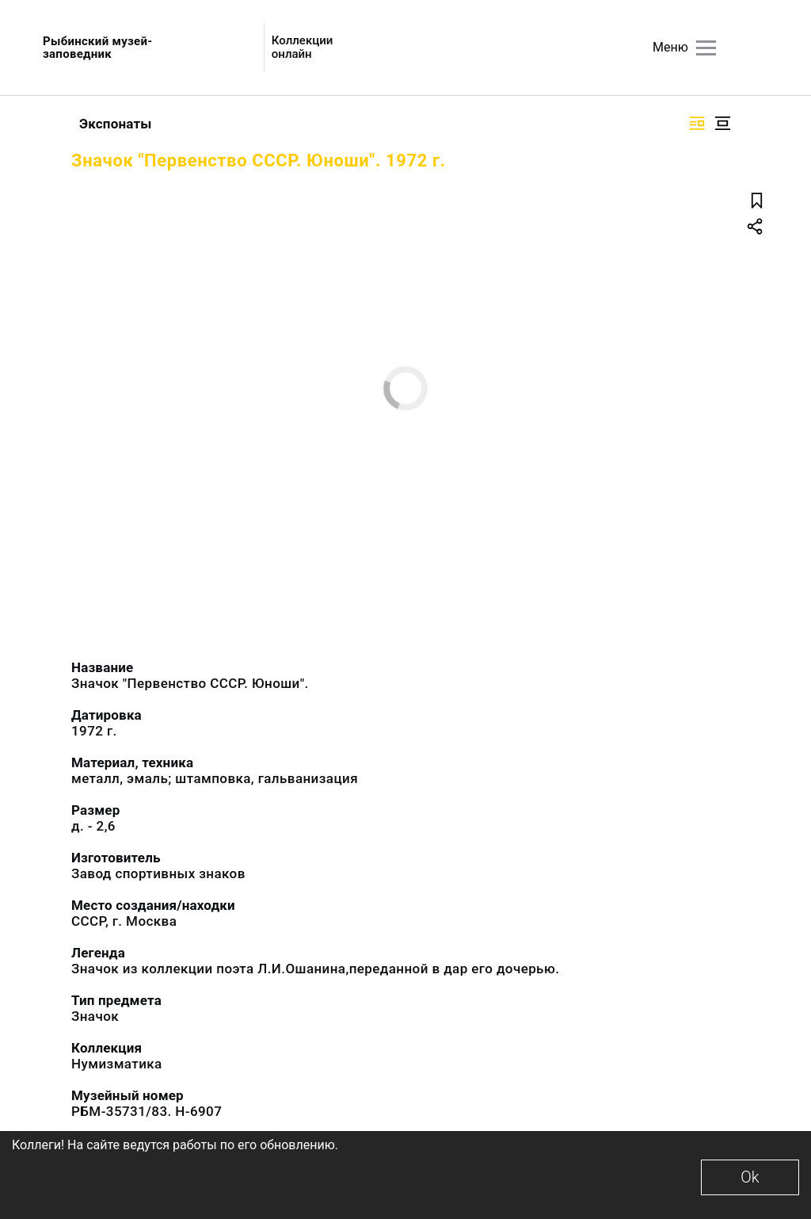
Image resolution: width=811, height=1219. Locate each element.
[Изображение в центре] (722, 123)
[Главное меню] (706, 47)
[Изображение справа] (697, 123)
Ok (750, 1177)
